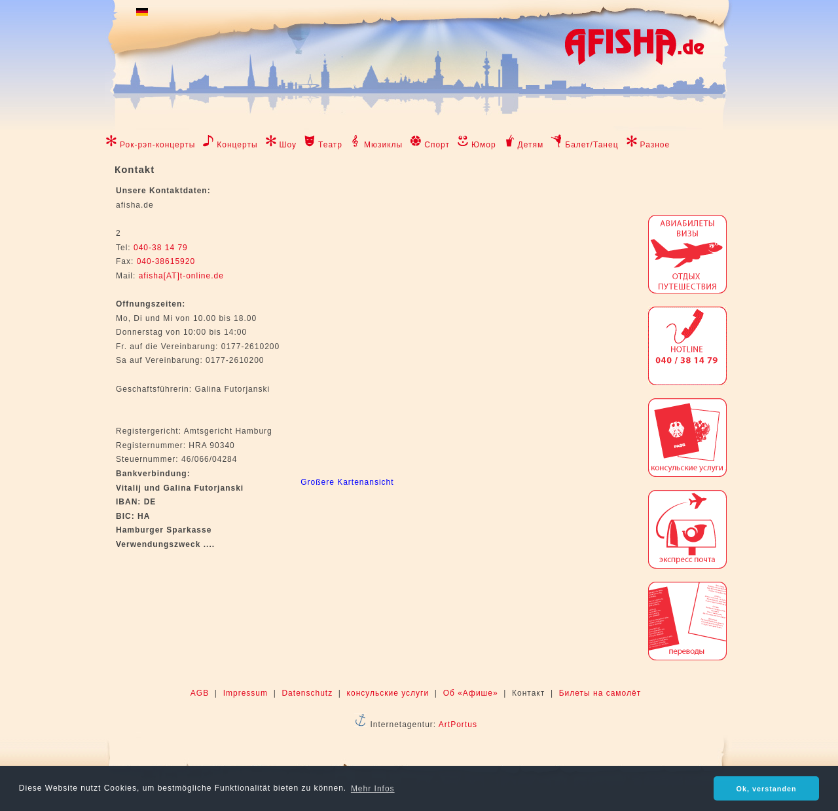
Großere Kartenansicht (347, 482)
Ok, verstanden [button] (767, 789)
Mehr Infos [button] (373, 788)
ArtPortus (458, 724)
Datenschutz (307, 693)
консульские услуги (388, 693)
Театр (330, 144)
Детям (531, 144)
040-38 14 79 (161, 247)
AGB (200, 693)
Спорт (437, 144)
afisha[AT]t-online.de (181, 275)
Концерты (237, 144)
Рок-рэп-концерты (157, 144)
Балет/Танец (591, 144)
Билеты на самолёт (600, 693)
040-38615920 (164, 261)
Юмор (483, 144)
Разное (655, 144)
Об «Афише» (470, 693)
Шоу (288, 144)
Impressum (245, 693)
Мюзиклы (383, 144)
